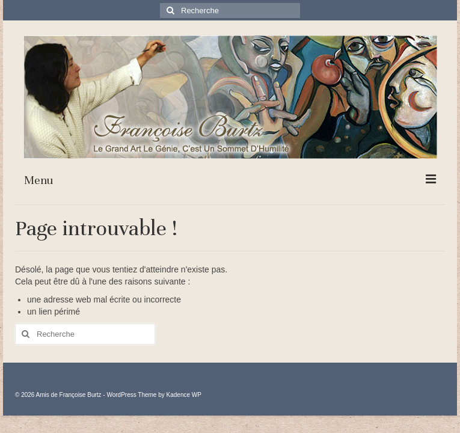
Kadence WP (184, 395)
